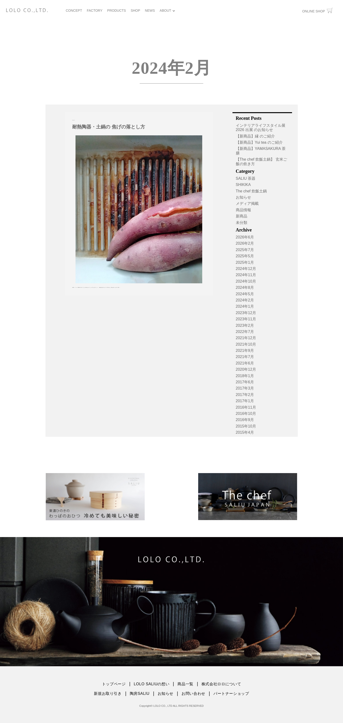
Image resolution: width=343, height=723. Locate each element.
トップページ (114, 684)
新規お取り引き (107, 693)
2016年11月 (246, 407)
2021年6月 (245, 363)
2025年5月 (245, 256)
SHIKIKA (243, 185)
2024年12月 (246, 269)
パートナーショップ (231, 693)
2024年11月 (246, 275)
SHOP (135, 10)
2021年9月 (245, 350)
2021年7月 (245, 357)
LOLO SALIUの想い (152, 684)
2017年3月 (245, 388)
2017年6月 (245, 382)
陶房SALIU (140, 693)
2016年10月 (246, 414)
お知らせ (243, 197)
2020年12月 (246, 369)
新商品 (241, 216)
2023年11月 (246, 319)
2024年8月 (245, 287)
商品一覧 (185, 684)
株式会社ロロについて (221, 684)
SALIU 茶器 (246, 178)
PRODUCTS (116, 10)
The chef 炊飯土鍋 (251, 191)
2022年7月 (245, 332)
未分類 (241, 223)
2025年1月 (245, 262)
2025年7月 (245, 250)
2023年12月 (246, 313)
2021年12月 (246, 338)
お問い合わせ (193, 693)
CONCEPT (74, 10)
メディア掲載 (247, 203)
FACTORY (94, 10)
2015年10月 (246, 426)
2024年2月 (245, 300)
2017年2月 (245, 395)
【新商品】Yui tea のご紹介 (259, 142)
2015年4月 (245, 432)
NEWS (150, 10)
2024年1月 (245, 306)
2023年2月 (245, 325)
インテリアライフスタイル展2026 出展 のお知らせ (260, 127)
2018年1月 (245, 376)
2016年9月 (245, 420)
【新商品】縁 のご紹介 (255, 136)
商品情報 (243, 210)
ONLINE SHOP (317, 10)
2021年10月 (246, 344)
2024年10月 (246, 281)
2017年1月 (245, 401)
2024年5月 (245, 294)
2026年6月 (245, 237)
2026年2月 (245, 243)
